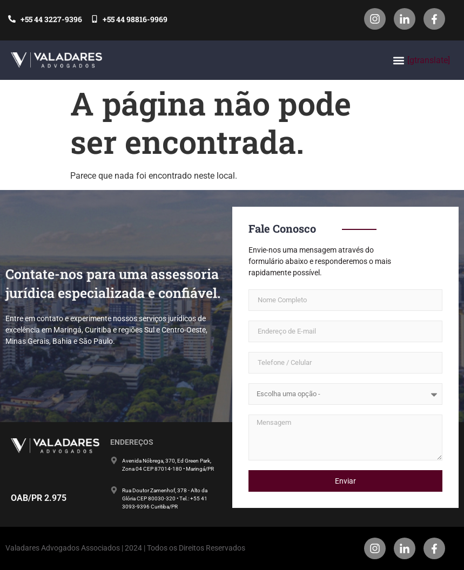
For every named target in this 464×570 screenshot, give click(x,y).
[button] (398, 60)
